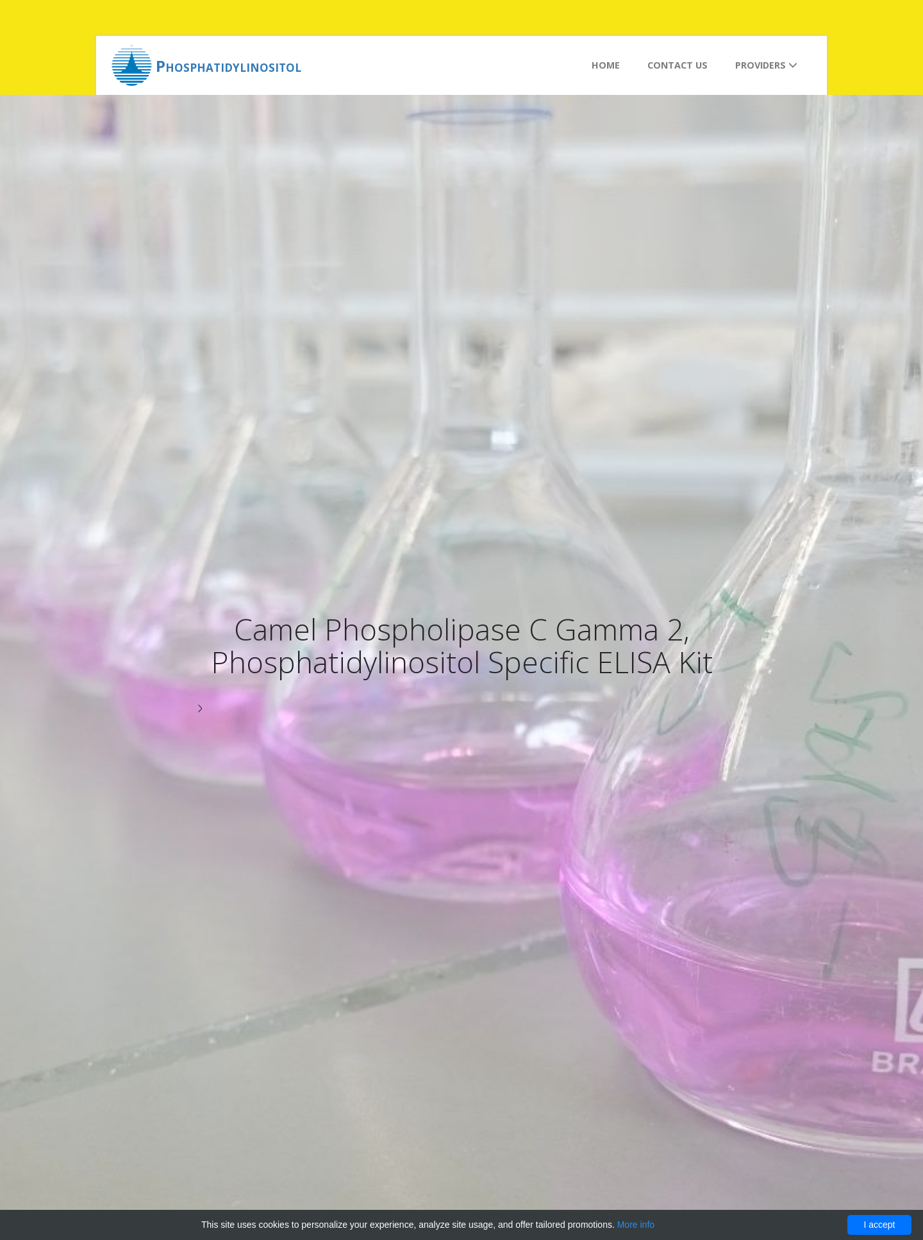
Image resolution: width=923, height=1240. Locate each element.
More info (635, 1224)
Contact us (677, 65)
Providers (766, 65)
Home (606, 65)
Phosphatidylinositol (228, 65)
